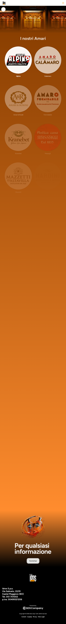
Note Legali (41, 617)
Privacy (35, 617)
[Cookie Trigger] (29, 617)
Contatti (23, 617)
